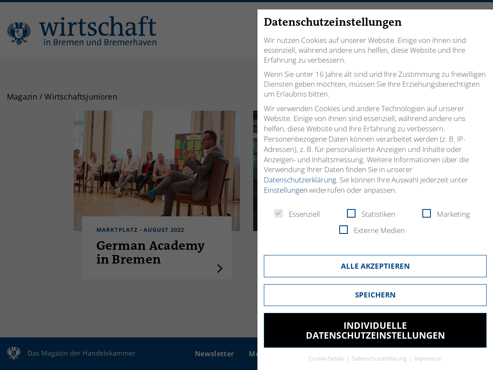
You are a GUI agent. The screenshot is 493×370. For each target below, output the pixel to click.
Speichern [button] (375, 295)
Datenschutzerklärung (300, 180)
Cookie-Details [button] (327, 358)
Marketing (446, 214)
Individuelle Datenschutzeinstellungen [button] (375, 330)
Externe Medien (372, 230)
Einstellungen (286, 190)
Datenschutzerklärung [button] (380, 358)
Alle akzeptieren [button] (375, 266)
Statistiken (371, 214)
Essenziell (297, 214)
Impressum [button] (428, 358)
